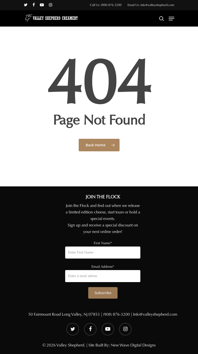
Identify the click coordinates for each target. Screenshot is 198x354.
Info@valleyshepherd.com (155, 314)
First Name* (103, 243)
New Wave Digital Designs (133, 345)
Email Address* (102, 267)
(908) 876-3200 (116, 314)
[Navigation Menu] (171, 18)
